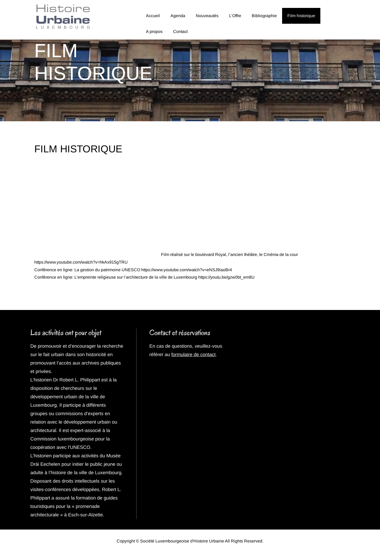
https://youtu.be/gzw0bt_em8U (226, 277)
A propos (154, 31)
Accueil (153, 15)
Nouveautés (207, 15)
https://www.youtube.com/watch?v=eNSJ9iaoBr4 (186, 270)
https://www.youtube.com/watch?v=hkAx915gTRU (81, 262)
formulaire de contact (193, 354)
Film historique (301, 15)
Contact (180, 31)
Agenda (177, 15)
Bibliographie (264, 15)
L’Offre (235, 15)
